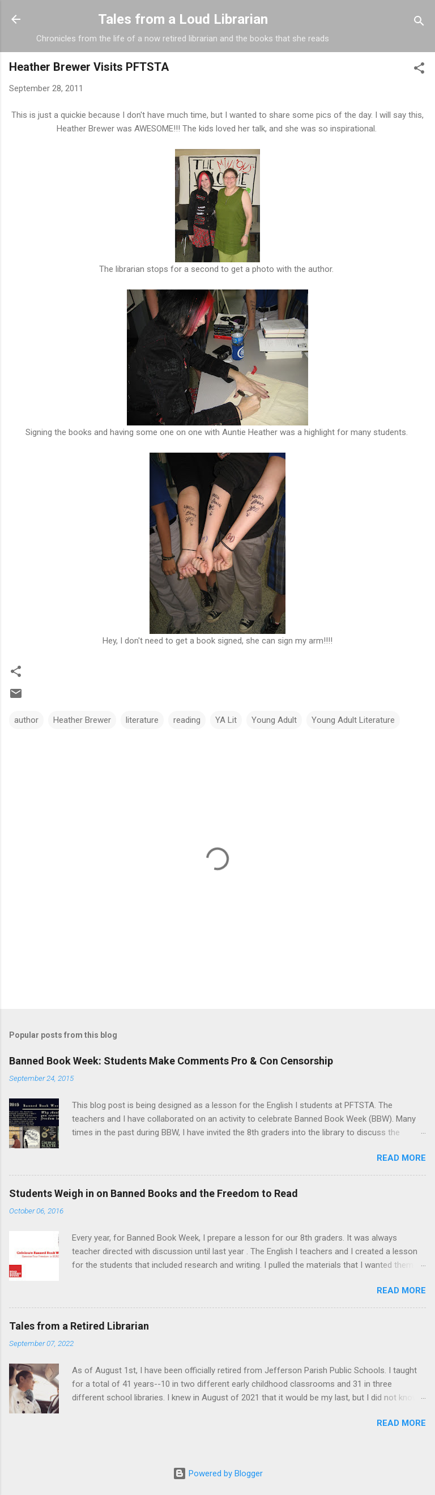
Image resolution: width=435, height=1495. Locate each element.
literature (142, 720)
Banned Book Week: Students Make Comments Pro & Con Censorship (171, 1061)
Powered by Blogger (218, 1473)
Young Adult (274, 720)
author (26, 720)
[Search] (419, 23)
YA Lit (226, 720)
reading (187, 720)
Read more (401, 1158)
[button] (419, 70)
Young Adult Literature (353, 720)
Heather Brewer (82, 720)
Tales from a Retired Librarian (79, 1326)
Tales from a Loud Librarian (183, 19)
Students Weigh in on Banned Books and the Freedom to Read (153, 1193)
